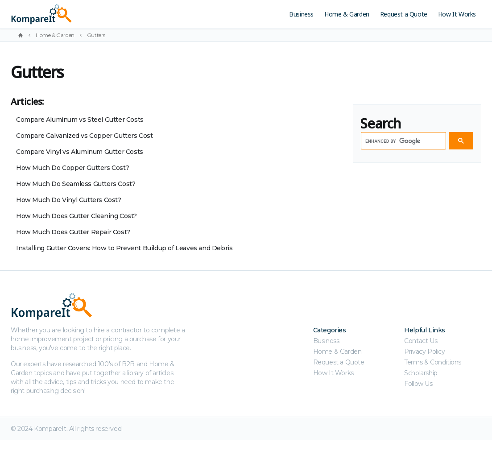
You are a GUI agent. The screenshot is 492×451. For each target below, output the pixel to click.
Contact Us (420, 341)
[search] (402, 141)
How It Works (457, 14)
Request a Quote (403, 14)
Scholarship (421, 373)
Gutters (96, 35)
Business (301, 14)
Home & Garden (346, 14)
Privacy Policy (424, 352)
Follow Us (418, 384)
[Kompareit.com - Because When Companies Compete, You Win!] (93, 14)
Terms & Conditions (432, 362)
